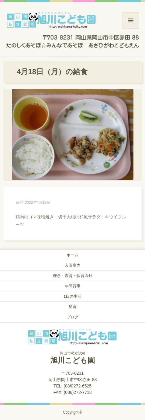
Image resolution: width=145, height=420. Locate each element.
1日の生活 (72, 296)
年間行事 (73, 286)
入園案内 (73, 265)
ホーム (72, 255)
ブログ (72, 317)
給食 (73, 306)
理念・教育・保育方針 (72, 275)
